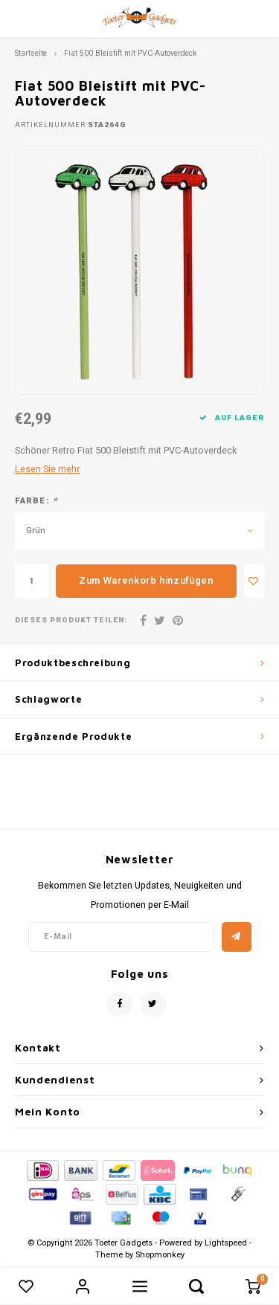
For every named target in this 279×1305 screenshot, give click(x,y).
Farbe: (36, 501)
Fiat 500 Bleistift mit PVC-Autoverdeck (130, 53)
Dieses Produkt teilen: (71, 620)
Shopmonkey (160, 1254)
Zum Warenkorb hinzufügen (146, 580)
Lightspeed (226, 1243)
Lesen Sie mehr (47, 469)
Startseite (31, 53)
